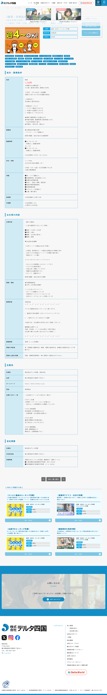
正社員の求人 (73, 631)
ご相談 (53, 3)
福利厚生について (73, 653)
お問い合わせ (73, 3)
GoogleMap (7, 653)
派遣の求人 (72, 628)
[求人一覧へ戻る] (53, 479)
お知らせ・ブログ (62, 3)
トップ (30, 3)
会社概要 (70, 640)
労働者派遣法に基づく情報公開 (77, 665)
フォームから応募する (91, 33)
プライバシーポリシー (74, 662)
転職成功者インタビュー (75, 650)
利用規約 (70, 659)
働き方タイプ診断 (73, 646)
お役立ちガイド (45, 3)
